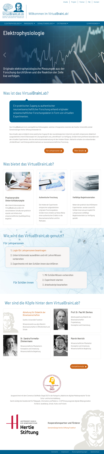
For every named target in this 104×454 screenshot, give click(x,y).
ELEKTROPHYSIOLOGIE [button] (12, 23)
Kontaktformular (78, 366)
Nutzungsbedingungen (79, 452)
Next (98, 55)
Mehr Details (79, 150)
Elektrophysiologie (23, 32)
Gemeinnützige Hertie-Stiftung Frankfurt (62, 428)
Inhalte (65, 2)
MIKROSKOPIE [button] (28, 23)
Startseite (54, 452)
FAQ (89, 2)
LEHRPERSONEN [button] (92, 23)
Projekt (73, 2)
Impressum (65, 452)
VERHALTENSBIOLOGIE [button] (45, 23)
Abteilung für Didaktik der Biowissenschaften (34, 313)
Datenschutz (95, 452)
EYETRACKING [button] (62, 23)
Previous (6, 55)
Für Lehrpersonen (53, 150)
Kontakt (96, 2)
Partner (82, 2)
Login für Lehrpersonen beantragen (29, 250)
